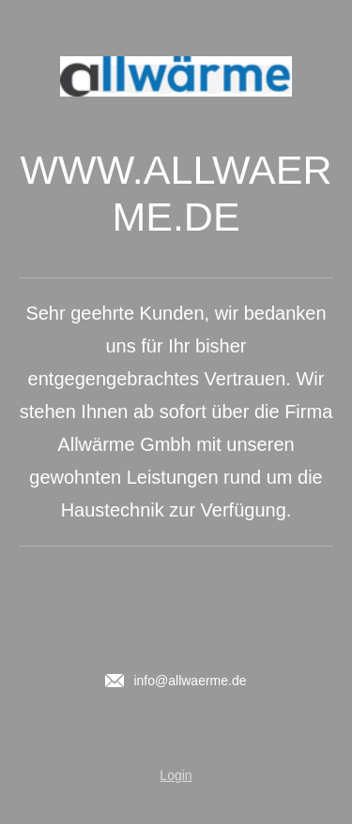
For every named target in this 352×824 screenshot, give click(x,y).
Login (175, 775)
